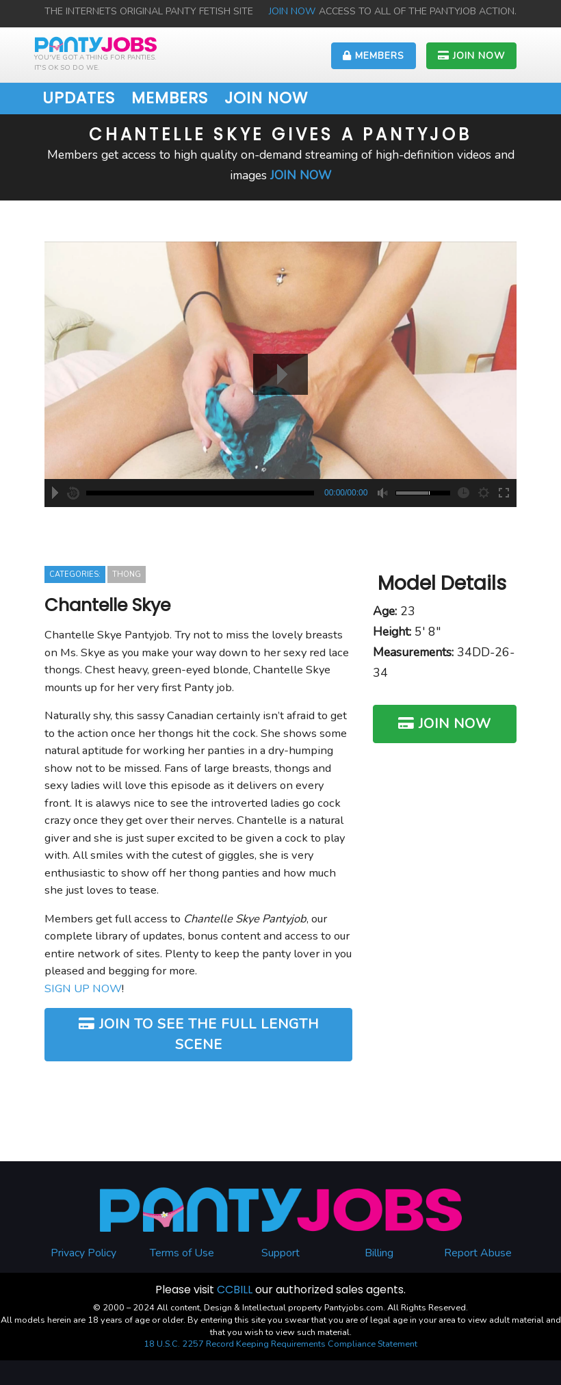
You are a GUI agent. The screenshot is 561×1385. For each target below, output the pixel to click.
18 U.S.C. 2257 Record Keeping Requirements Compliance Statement (280, 1343)
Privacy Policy (83, 1252)
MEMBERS (373, 55)
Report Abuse (478, 1252)
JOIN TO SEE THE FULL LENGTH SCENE (199, 1034)
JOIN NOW (294, 11)
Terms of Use (182, 1252)
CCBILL (234, 1289)
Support (280, 1252)
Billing (379, 1252)
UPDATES (78, 98)
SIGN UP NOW (83, 988)
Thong (126, 574)
